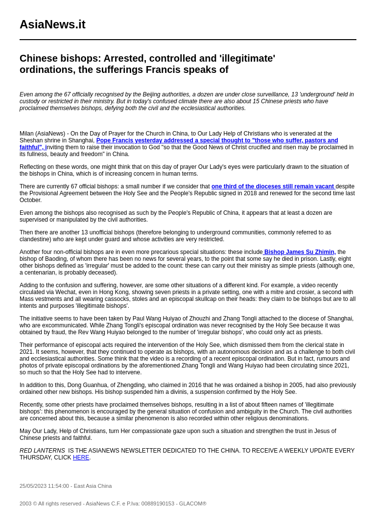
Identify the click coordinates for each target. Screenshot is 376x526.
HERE (81, 457)
